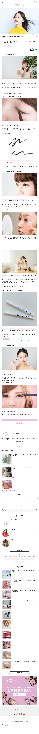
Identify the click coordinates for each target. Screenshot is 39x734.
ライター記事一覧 (19, 441)
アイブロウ (11, 464)
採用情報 (27, 721)
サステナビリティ (14, 725)
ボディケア (22, 500)
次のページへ (19, 420)
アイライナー (11, 46)
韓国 (34, 556)
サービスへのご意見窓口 (17, 711)
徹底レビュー (17, 558)
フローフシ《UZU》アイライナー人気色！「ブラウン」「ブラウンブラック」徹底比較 (17, 340)
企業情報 (12, 721)
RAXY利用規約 (11, 711)
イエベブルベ (7, 559)
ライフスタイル (17, 561)
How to (3, 46)
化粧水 (17, 559)
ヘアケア (2, 503)
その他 (21, 506)
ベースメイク (22, 498)
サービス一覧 (4, 725)
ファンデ (27, 559)
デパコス (22, 559)
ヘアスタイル (27, 558)
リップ (22, 558)
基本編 (7, 46)
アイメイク (7, 45)
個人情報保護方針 (16, 721)
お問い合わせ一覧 (9, 725)
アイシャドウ (12, 477)
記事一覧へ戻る (19, 446)
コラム (2, 506)
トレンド (7, 464)
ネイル (21, 503)
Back (3, 425)
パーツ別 (13, 559)
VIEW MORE (19, 550)
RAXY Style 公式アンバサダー (6, 490)
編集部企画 (15, 556)
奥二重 (15, 46)
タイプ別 (23, 561)
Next (36, 425)
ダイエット (31, 559)
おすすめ (10, 556)
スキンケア (3, 498)
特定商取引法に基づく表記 (25, 711)
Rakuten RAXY (6, 2)
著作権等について (22, 721)
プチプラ (33, 558)
